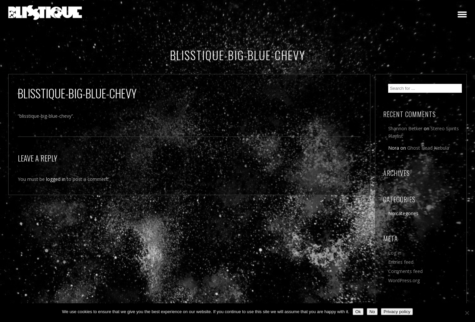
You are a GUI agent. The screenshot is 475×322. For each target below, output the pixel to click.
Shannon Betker (405, 128)
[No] (466, 313)
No (372, 311)
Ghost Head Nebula (428, 148)
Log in (394, 253)
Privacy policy (397, 311)
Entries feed (400, 262)
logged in (55, 179)
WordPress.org (404, 280)
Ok (358, 311)
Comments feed (405, 271)
